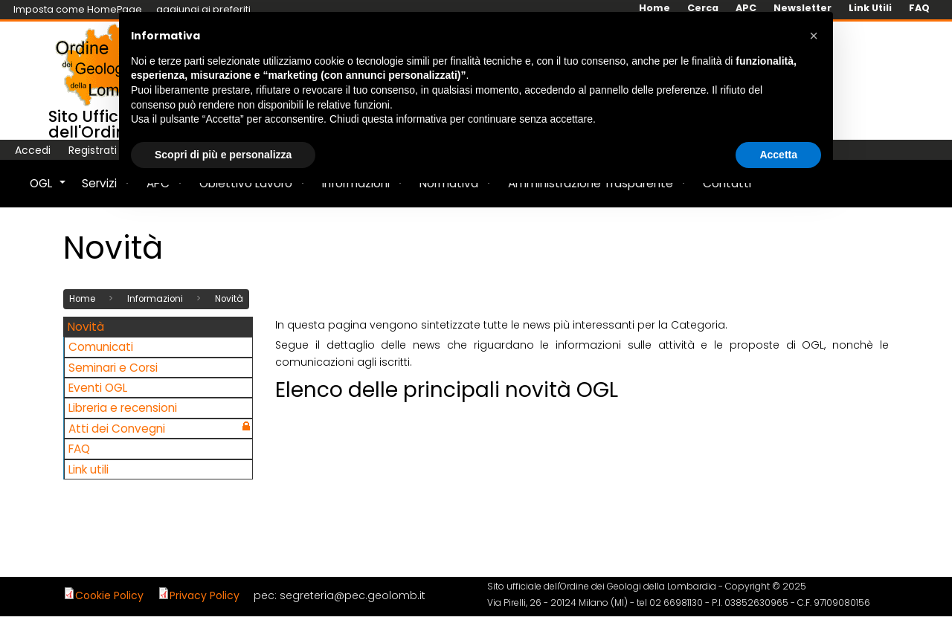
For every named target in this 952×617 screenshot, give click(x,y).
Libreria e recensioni (122, 408)
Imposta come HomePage (77, 10)
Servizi (107, 191)
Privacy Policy (204, 594)
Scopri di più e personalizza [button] (223, 155)
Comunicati (100, 347)
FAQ (919, 8)
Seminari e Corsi (113, 367)
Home (82, 299)
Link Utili (870, 8)
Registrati (92, 150)
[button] (814, 36)
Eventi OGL (97, 387)
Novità (229, 299)
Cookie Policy (109, 594)
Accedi (33, 150)
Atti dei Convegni (116, 428)
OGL (48, 191)
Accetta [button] (778, 155)
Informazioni (155, 299)
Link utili (88, 469)
